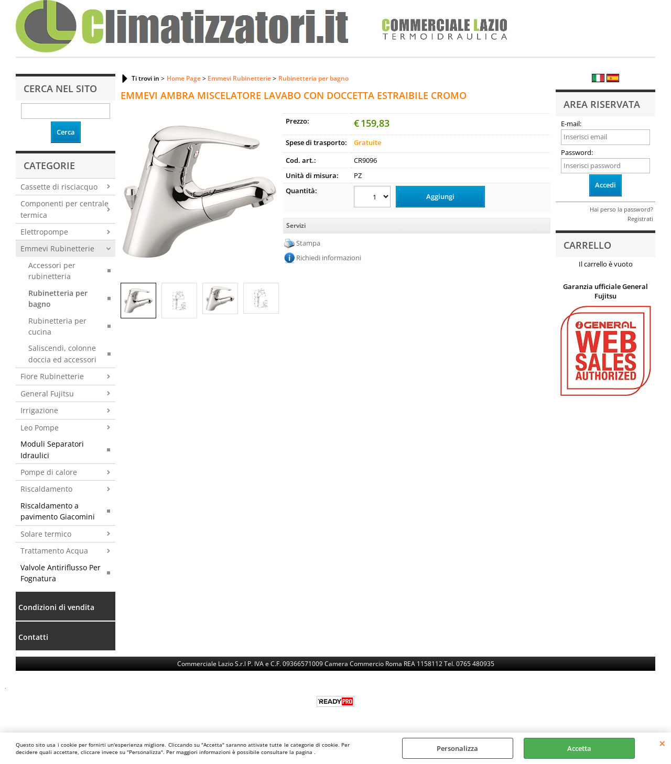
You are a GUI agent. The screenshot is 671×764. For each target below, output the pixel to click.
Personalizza (457, 748)
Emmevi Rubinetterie (57, 248)
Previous (127, 191)
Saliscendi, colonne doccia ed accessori (62, 353)
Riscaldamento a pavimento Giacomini (57, 511)
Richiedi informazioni (328, 257)
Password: (577, 152)
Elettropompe (44, 232)
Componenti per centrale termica (64, 208)
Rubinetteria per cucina (57, 326)
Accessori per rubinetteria (51, 270)
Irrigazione (39, 410)
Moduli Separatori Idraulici (52, 449)
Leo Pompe (39, 428)
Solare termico (45, 534)
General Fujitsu (47, 393)
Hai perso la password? (621, 209)
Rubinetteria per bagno (58, 298)
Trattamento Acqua (54, 551)
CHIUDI (662, 743)
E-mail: (571, 123)
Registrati (640, 219)
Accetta (579, 748)
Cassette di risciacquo (59, 187)
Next (271, 191)
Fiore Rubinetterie (52, 376)
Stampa (308, 243)
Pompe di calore (48, 472)
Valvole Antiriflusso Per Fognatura (60, 572)
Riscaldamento (46, 489)
